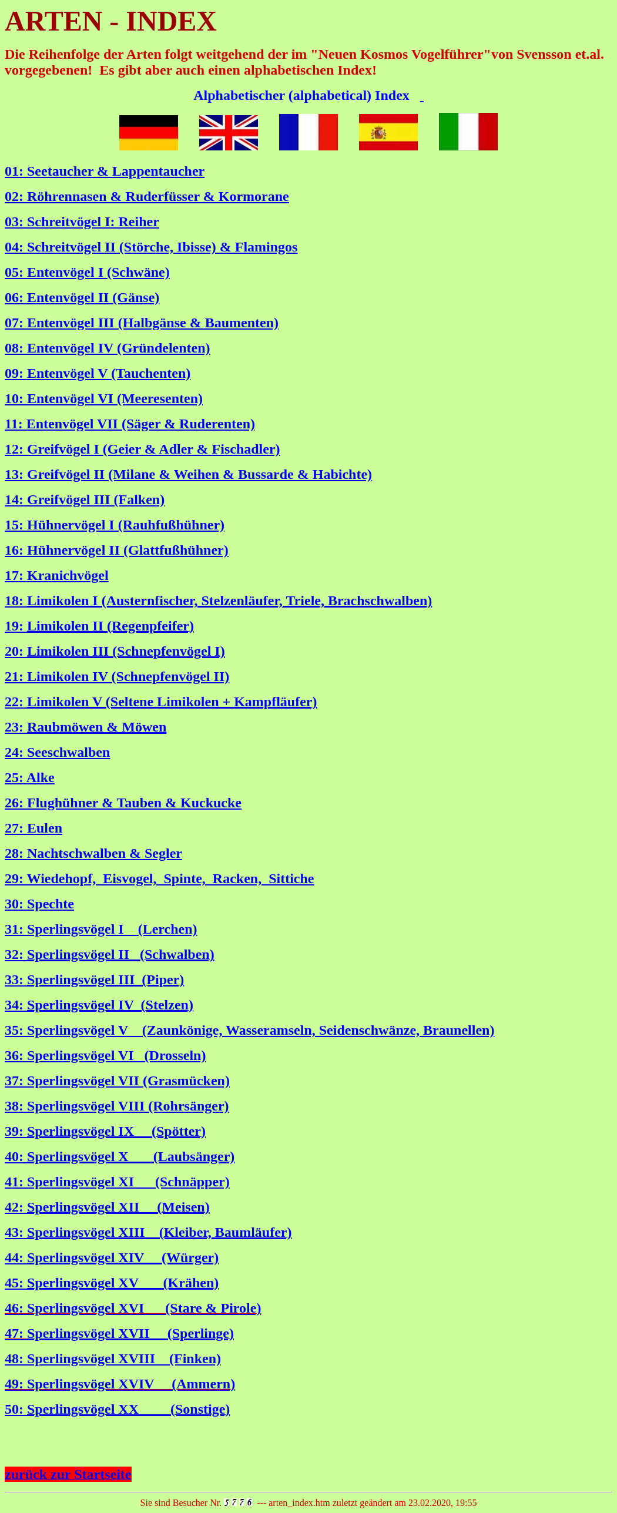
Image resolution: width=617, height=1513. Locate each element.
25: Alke (30, 777)
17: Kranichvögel (57, 575)
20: (16, 651)
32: (16, 954)
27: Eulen (33, 828)
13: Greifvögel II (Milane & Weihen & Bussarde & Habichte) (188, 474)
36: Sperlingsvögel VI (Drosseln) (105, 1055)
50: (16, 1409)
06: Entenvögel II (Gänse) (82, 297)
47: (16, 1333)
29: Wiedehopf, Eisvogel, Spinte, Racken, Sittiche (159, 878)
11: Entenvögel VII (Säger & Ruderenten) (130, 423)
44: (16, 1257)
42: (16, 1207)
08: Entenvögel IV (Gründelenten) (107, 347)
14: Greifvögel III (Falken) (85, 499)
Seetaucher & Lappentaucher (115, 171)
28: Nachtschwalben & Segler (93, 853)
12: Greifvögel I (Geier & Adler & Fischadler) (142, 449)
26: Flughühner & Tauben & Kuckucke (123, 802)
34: (16, 1004)
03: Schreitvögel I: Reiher (82, 221)
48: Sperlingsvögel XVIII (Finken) (113, 1358)
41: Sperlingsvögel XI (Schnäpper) (117, 1181)
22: (16, 701)
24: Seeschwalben (57, 752)
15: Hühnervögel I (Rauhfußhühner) (114, 524)
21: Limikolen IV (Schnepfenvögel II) (117, 676)
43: (16, 1232)
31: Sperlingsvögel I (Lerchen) (101, 929)
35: (16, 1030)
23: (16, 726)
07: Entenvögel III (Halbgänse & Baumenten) (142, 322)
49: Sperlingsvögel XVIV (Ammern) (120, 1383)
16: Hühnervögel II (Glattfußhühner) (117, 550)
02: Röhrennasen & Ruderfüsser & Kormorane (147, 196)
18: (16, 600)
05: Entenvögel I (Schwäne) (87, 272)
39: (16, 1131)
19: (16, 625)
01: (16, 171)
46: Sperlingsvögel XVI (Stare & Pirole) (133, 1308)
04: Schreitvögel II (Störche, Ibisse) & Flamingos (151, 246)
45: (16, 1282)
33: (16, 979)
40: (16, 1156)
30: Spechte (39, 903)
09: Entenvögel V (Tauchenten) (97, 373)
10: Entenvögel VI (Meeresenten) (104, 398)
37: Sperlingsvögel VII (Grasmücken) (117, 1080)
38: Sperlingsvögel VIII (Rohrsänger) (117, 1105)
